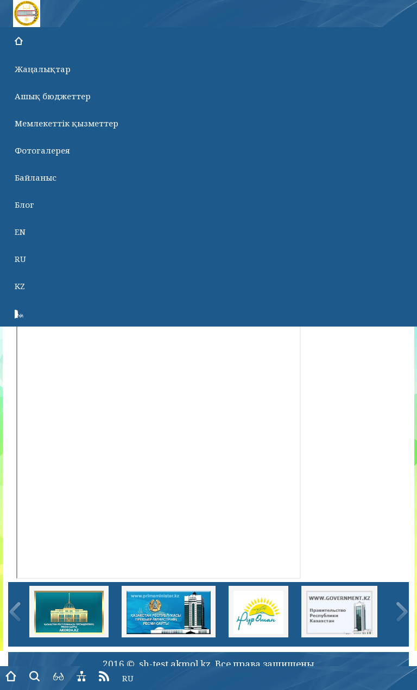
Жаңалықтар (43, 68)
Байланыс (35, 177)
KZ (20, 285)
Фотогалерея (42, 150)
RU (20, 258)
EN (20, 231)
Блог (24, 204)
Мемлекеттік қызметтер (66, 123)
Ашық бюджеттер (53, 96)
